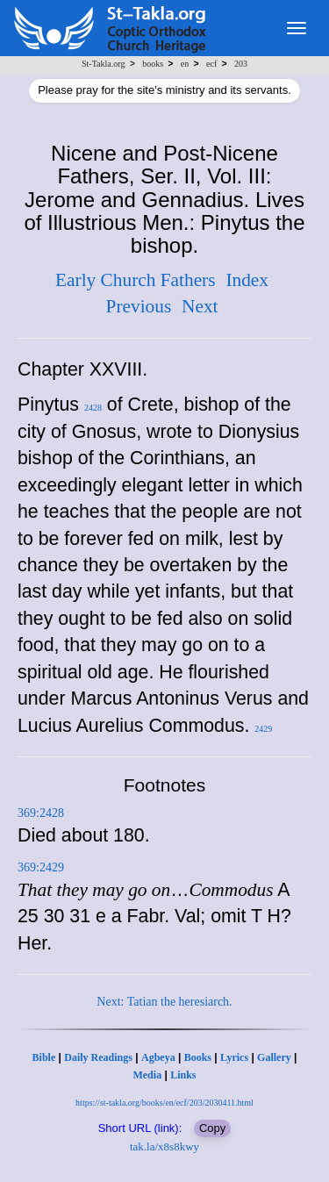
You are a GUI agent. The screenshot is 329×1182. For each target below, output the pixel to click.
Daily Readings (98, 1057)
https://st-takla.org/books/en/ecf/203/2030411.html (164, 1102)
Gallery (274, 1057)
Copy (212, 1128)
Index (246, 279)
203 (240, 63)
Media (146, 1075)
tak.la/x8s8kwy (164, 1146)
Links (183, 1075)
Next (200, 306)
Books (197, 1057)
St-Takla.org (103, 63)
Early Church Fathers (135, 279)
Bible (44, 1057)
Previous (139, 306)
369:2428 (41, 813)
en (185, 63)
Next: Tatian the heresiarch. (164, 1001)
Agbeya (158, 1057)
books (152, 63)
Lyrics (234, 1057)
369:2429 (41, 867)
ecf (211, 63)
